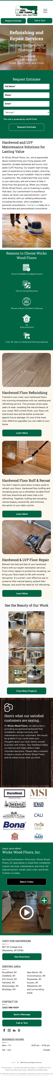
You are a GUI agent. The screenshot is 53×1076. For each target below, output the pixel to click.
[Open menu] (45, 11)
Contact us (32, 205)
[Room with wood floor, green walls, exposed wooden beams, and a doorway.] (17, 656)
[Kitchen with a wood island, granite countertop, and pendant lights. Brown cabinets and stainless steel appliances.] (36, 656)
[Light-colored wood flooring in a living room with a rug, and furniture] (36, 620)
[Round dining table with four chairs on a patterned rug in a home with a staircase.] (36, 675)
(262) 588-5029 (10, 1007)
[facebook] (4, 1030)
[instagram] (9, 1030)
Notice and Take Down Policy (16, 1070)
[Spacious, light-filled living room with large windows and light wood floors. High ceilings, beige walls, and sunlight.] (17, 675)
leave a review (14, 754)
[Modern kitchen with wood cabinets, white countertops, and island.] (17, 620)
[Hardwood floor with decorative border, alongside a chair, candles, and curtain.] (17, 638)
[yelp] (19, 1030)
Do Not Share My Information (25, 1068)
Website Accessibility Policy (37, 1070)
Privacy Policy (6, 1068)
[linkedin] (14, 1030)
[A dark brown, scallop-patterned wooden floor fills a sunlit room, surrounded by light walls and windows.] (36, 638)
